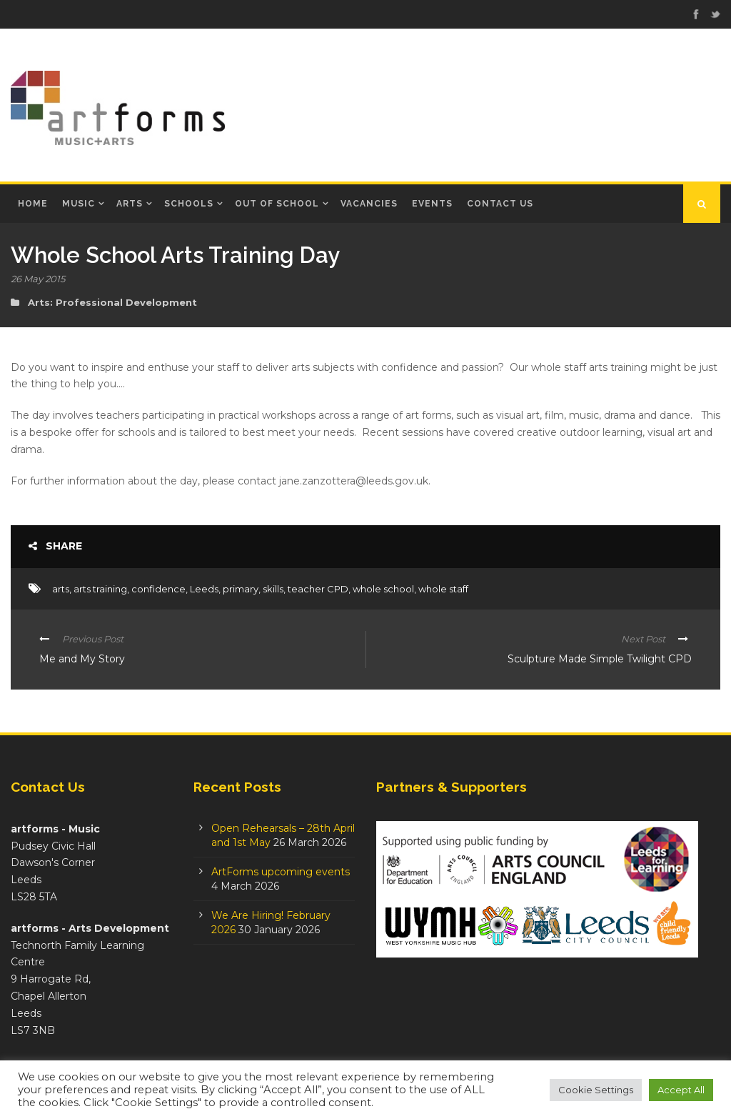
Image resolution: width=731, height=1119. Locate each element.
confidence (158, 589)
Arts (129, 204)
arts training (100, 589)
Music (78, 204)
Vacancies (369, 204)
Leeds (204, 589)
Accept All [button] (681, 1089)
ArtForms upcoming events (280, 871)
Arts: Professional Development (112, 302)
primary (240, 589)
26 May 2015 (38, 278)
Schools (188, 204)
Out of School (277, 204)
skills (273, 589)
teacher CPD (318, 589)
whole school (383, 589)
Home (33, 204)
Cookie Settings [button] (595, 1089)
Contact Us (500, 204)
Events (432, 204)
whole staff (443, 589)
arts (60, 589)
